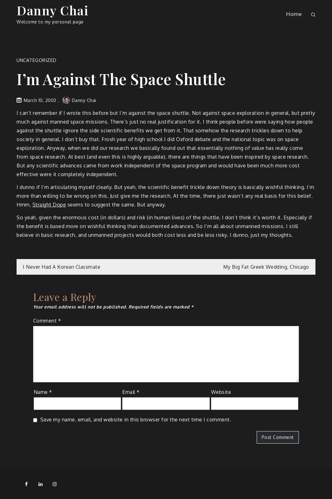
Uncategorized (37, 60)
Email (131, 392)
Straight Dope (49, 204)
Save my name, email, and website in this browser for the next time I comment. (135, 419)
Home (294, 14)
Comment (47, 321)
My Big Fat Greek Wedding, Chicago (266, 267)
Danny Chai (52, 10)
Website (221, 392)
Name (43, 392)
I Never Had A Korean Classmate (61, 267)
